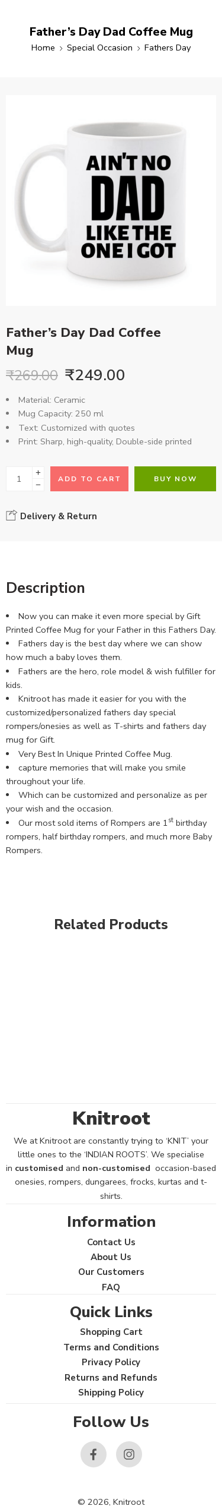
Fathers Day (167, 47)
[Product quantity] (19, 478)
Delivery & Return (51, 515)
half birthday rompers (84, 836)
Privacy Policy (111, 1362)
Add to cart (89, 479)
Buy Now (175, 479)
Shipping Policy (111, 1392)
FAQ (111, 1287)
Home (43, 47)
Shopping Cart (111, 1332)
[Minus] (38, 485)
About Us (111, 1257)
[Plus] (38, 472)
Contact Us (111, 1242)
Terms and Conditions (111, 1347)
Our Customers (111, 1272)
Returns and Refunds (111, 1378)
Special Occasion (100, 47)
